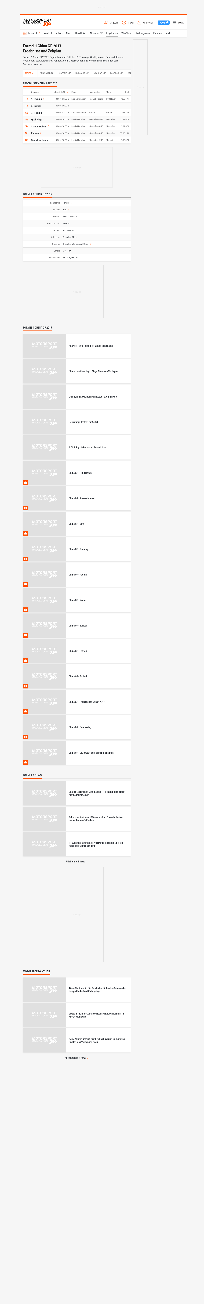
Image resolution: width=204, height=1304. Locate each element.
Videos (59, 35)
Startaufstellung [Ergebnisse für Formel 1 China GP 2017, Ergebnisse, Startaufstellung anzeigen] (39, 128)
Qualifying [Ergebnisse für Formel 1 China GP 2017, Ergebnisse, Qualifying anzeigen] (36, 121)
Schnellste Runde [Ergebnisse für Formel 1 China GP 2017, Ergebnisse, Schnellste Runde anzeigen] (39, 142)
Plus (162, 23)
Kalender (158, 35)
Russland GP (82, 74)
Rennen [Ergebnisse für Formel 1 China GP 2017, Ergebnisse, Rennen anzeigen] (35, 135)
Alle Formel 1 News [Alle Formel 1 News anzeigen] (75, 863)
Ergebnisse (112, 35)
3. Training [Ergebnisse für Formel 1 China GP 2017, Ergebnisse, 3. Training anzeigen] (36, 114)
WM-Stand (126, 35)
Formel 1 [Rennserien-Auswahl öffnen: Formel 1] (32, 35)
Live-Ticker (80, 35)
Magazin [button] (114, 23)
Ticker (131, 23)
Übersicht (47, 35)
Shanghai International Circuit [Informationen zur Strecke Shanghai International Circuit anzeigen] (76, 246)
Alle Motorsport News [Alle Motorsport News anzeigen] (75, 1059)
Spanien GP (100, 74)
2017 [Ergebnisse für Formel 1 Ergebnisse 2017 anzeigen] (65, 211)
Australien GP (47, 74)
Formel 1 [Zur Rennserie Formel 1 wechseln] (66, 205)
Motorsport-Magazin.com (39, 23)
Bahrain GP (65, 74)
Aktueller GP (96, 35)
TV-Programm (143, 35)
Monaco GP (116, 74)
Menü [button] (181, 23)
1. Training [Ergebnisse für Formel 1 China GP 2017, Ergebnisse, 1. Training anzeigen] (36, 100)
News (68, 35)
